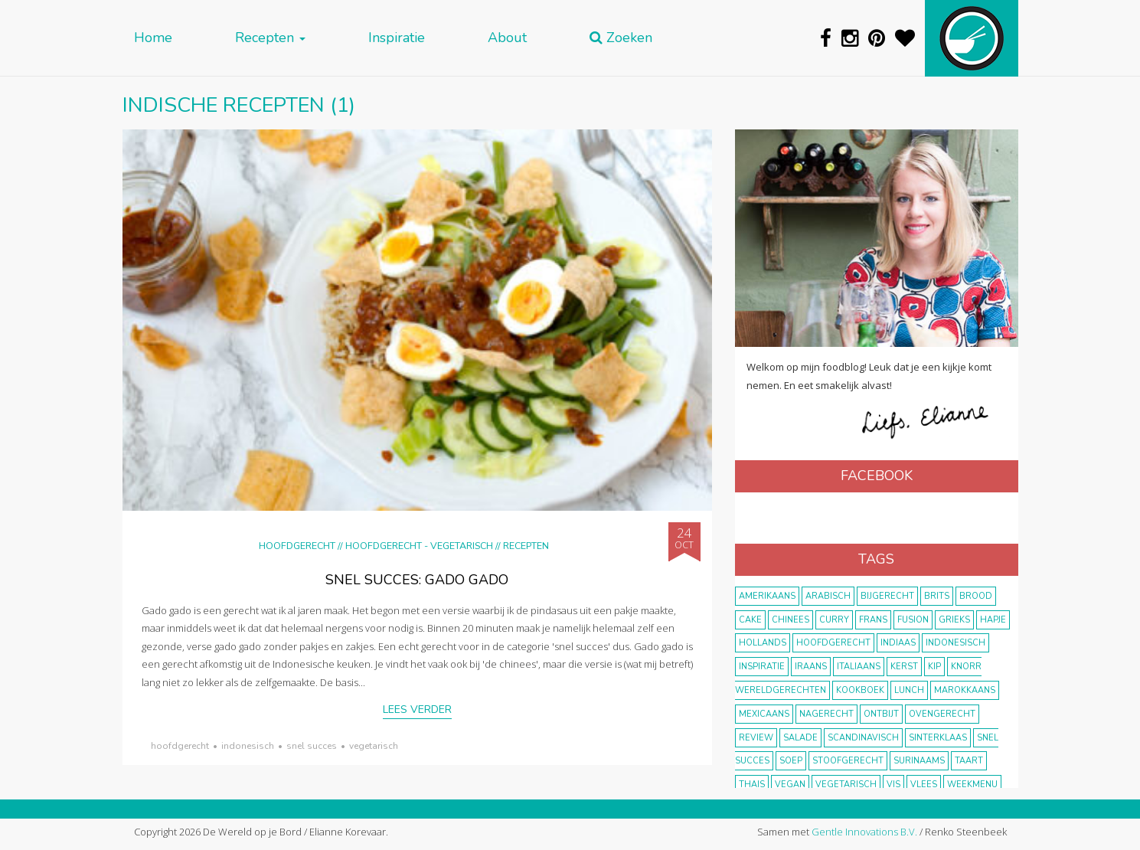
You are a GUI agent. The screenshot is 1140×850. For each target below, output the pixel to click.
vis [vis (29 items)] (893, 784)
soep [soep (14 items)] (790, 761)
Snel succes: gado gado (416, 579)
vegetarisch (373, 746)
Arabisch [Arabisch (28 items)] (828, 596)
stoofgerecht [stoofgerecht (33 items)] (848, 761)
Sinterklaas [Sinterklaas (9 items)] (938, 738)
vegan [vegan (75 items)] (790, 784)
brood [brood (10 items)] (975, 596)
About (507, 38)
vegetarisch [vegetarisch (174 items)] (846, 784)
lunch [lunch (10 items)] (909, 690)
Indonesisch (247, 746)
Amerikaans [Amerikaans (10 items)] (767, 596)
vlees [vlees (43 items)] (923, 784)
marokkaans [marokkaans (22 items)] (964, 690)
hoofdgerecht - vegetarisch (419, 545)
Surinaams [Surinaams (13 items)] (919, 761)
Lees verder (417, 709)
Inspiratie (396, 38)
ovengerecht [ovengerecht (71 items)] (942, 714)
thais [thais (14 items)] (752, 784)
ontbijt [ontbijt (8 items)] (881, 714)
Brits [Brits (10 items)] (936, 596)
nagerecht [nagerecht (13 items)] (826, 714)
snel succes (311, 746)
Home (153, 38)
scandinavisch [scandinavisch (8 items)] (863, 738)
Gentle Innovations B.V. (864, 832)
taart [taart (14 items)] (969, 761)
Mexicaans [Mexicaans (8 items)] (764, 714)
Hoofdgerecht (297, 545)
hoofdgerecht (180, 746)
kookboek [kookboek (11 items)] (860, 690)
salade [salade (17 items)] (800, 738)
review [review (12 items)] (756, 738)
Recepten (270, 38)
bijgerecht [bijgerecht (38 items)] (887, 596)
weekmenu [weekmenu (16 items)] (972, 784)
